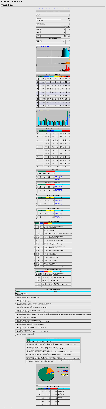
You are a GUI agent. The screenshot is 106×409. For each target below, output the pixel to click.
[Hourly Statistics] (43, 8)
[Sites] (56, 8)
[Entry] (51, 8)
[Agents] (66, 8)
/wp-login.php (57, 179)
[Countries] (70, 8)
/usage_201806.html (58, 177)
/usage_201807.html (58, 176)
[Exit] (54, 8)
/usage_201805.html (58, 174)
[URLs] (48, 8)
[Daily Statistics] (37, 8)
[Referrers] (59, 8)
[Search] (63, 8)
